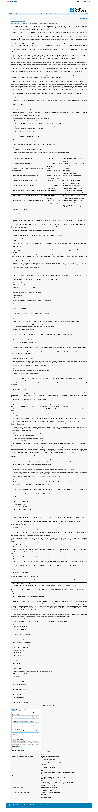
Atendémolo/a (43, 809)
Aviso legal (39, 809)
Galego (77, 1)
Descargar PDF (13, 1)
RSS (47, 809)
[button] (83, 22)
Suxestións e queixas (32, 809)
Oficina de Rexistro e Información (22, 809)
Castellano (82, 1)
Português (87, 1)
